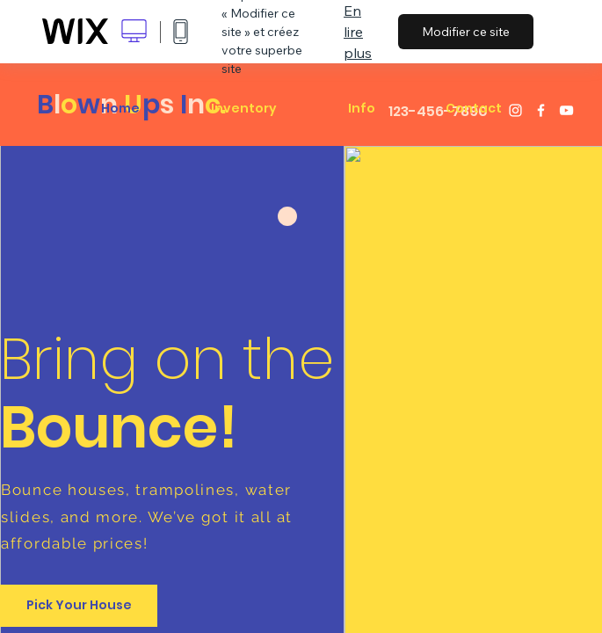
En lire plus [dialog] (358, 32)
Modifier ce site (466, 32)
